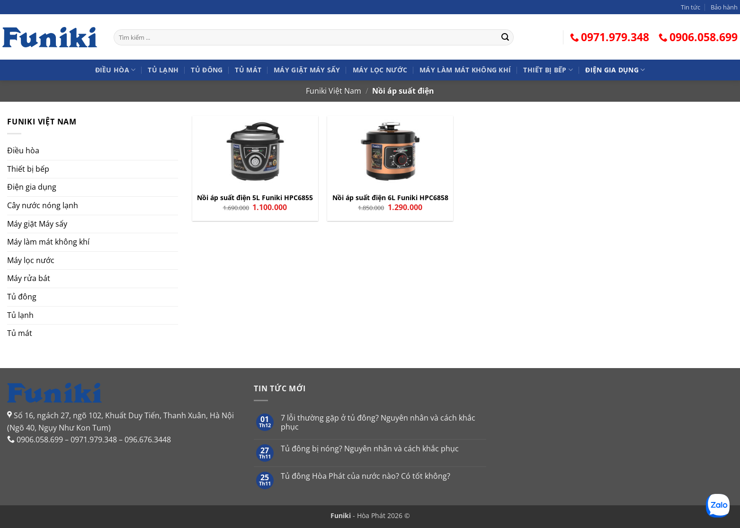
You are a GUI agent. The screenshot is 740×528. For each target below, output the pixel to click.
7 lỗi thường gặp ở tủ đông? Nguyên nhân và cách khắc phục (378, 422)
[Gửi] (505, 37)
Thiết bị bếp (548, 69)
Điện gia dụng (615, 69)
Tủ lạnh (163, 69)
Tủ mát (248, 69)
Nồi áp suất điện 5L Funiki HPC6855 (255, 198)
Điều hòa (115, 69)
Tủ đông (207, 69)
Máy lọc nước (380, 69)
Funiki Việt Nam (333, 91)
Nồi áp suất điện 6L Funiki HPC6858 (390, 198)
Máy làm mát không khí (465, 69)
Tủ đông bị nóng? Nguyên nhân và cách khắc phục (370, 448)
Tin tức (690, 7)
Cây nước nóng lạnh (42, 205)
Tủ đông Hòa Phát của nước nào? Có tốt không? (365, 476)
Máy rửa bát (28, 278)
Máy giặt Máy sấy (307, 69)
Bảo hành (724, 7)
